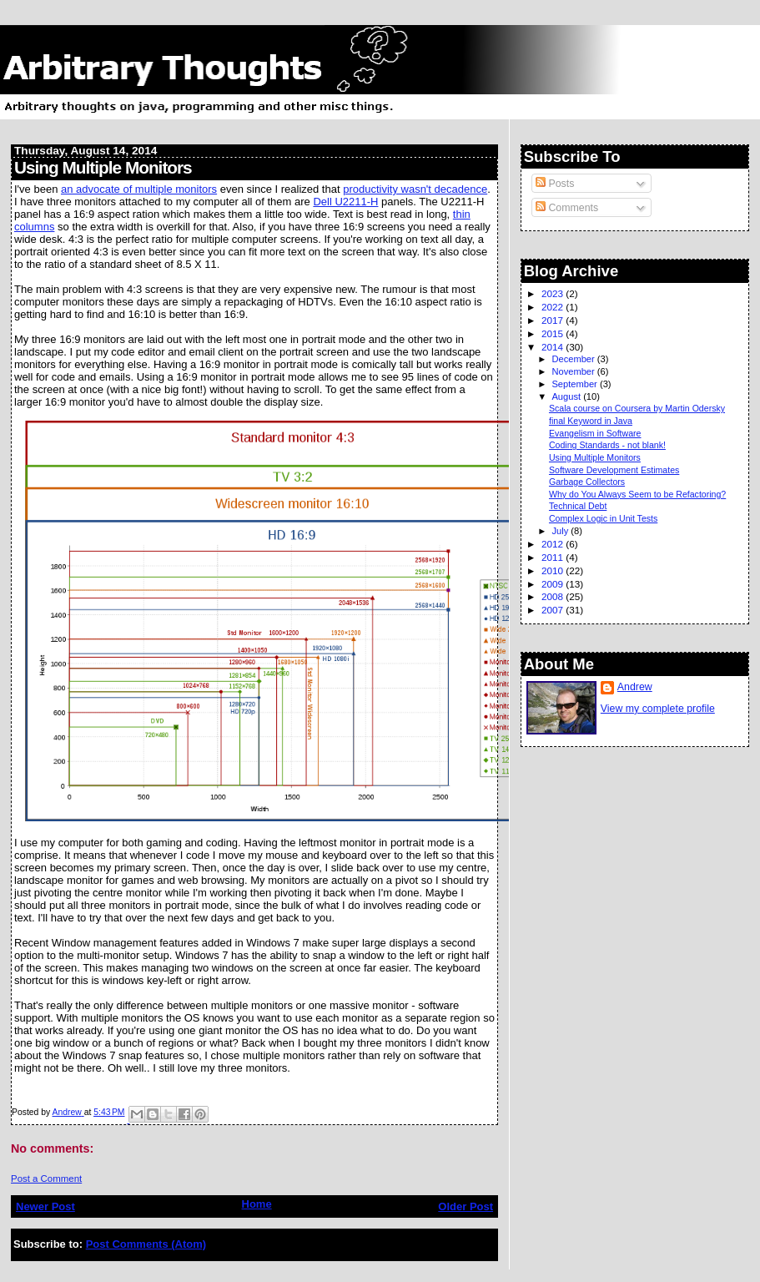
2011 (553, 557)
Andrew (634, 687)
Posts (555, 183)
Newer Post (45, 1206)
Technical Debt (577, 506)
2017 (553, 320)
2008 (553, 596)
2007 (553, 609)
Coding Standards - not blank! (607, 445)
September (575, 384)
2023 (553, 293)
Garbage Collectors (587, 482)
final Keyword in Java (590, 421)
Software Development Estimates (614, 470)
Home (257, 1204)
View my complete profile (658, 708)
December (573, 359)
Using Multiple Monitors (595, 457)
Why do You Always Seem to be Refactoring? (637, 494)
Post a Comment (46, 1178)
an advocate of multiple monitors (139, 189)
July (561, 531)
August (567, 396)
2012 (553, 543)
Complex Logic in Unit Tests (603, 518)
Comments (567, 208)
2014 (553, 346)
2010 (553, 570)
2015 (553, 333)
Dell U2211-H (345, 201)
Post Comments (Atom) (146, 1244)
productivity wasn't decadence (415, 189)
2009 (553, 583)
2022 (553, 306)
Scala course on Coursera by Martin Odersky (637, 408)
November (573, 371)
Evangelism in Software (595, 433)
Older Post (465, 1206)
